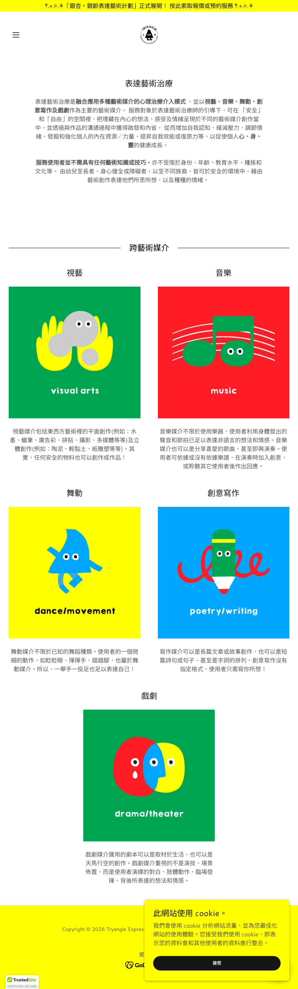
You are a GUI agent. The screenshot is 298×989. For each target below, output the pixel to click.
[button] (30, 35)
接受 (217, 963)
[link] (149, 34)
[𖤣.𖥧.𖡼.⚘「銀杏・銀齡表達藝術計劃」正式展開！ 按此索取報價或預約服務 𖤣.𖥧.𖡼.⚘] (149, 5)
